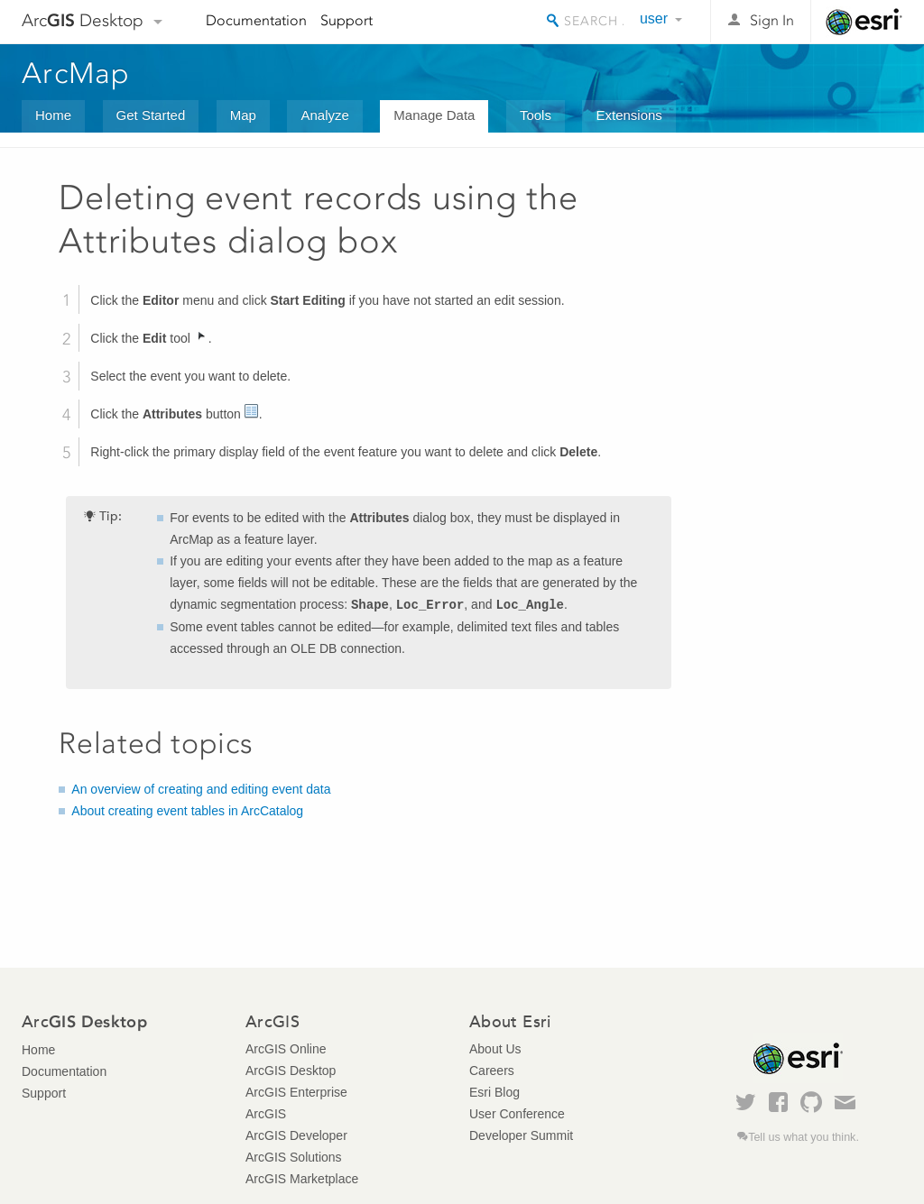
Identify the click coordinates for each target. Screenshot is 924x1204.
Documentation (256, 20)
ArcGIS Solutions (293, 1157)
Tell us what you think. (803, 1137)
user (654, 18)
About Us (495, 1049)
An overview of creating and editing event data (200, 789)
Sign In (772, 20)
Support (346, 20)
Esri (864, 21)
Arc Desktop (82, 20)
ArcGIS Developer (296, 1135)
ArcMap (76, 73)
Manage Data (434, 115)
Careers (491, 1070)
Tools (535, 115)
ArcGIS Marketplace (301, 1179)
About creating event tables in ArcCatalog (187, 811)
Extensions (628, 115)
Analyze (324, 115)
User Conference (517, 1114)
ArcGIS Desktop (290, 1070)
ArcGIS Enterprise (296, 1092)
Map (243, 115)
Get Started (151, 115)
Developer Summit (521, 1135)
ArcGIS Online (285, 1049)
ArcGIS (265, 1114)
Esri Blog (494, 1092)
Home (53, 115)
